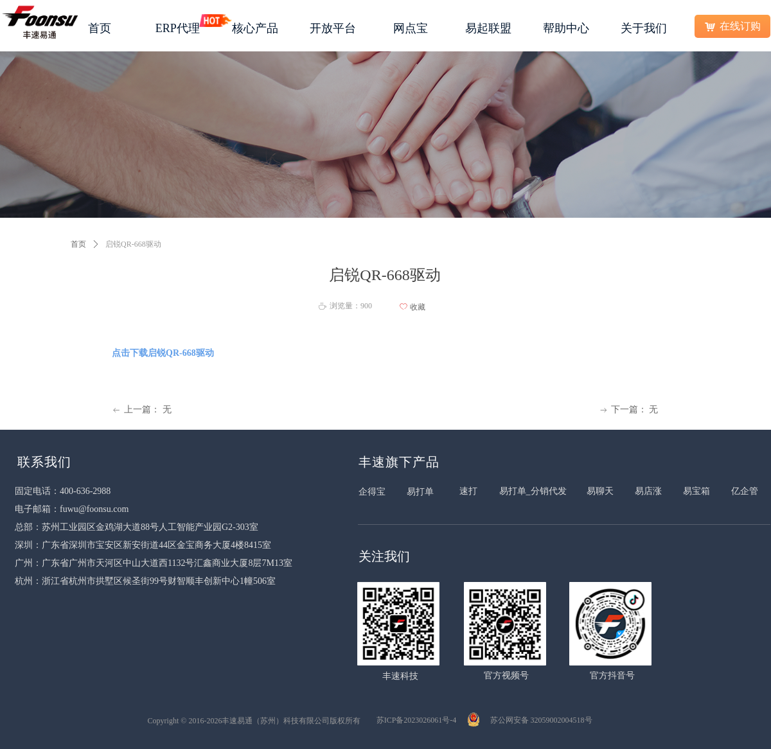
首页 (78, 244)
